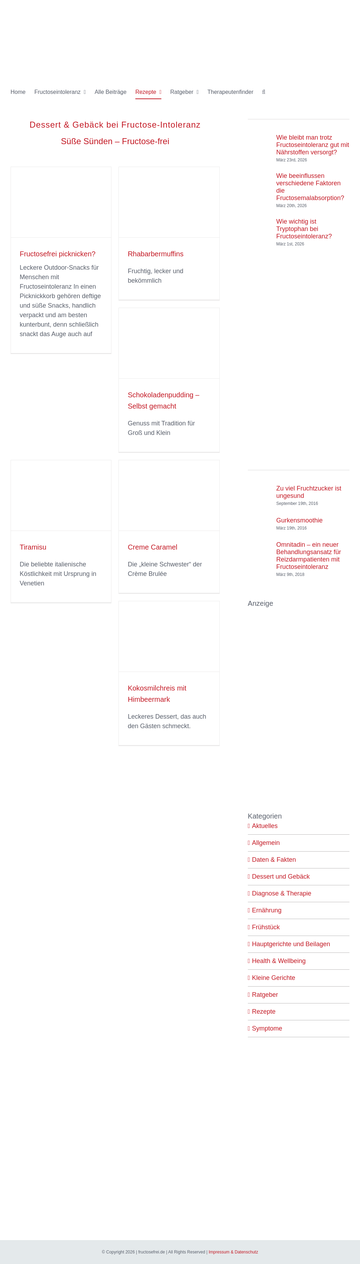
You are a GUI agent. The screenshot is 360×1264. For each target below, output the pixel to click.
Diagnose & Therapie (281, 893)
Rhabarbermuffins (156, 254)
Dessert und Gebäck (281, 876)
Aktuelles (265, 825)
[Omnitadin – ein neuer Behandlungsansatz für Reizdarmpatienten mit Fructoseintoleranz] (259, 557)
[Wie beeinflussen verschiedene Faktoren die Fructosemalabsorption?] (259, 183)
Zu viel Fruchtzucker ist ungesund (308, 492)
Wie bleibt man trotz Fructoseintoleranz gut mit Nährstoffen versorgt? (312, 145)
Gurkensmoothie (299, 520)
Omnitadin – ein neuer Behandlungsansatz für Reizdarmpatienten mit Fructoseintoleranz (308, 555)
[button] (263, 92)
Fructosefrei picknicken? (58, 254)
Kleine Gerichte (273, 977)
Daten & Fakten (274, 859)
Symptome (267, 1028)
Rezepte (264, 1011)
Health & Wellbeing (279, 960)
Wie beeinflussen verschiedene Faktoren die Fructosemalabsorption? (310, 186)
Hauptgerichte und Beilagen (291, 944)
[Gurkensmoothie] (259, 520)
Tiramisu (33, 547)
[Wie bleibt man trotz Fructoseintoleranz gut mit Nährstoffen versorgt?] (259, 141)
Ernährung (267, 910)
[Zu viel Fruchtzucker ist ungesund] (259, 494)
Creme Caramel (152, 547)
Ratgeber (265, 994)
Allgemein (266, 842)
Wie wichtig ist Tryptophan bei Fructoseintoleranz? (304, 229)
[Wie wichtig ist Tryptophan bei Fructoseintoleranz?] (259, 225)
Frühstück (266, 927)
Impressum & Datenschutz (233, 1252)
